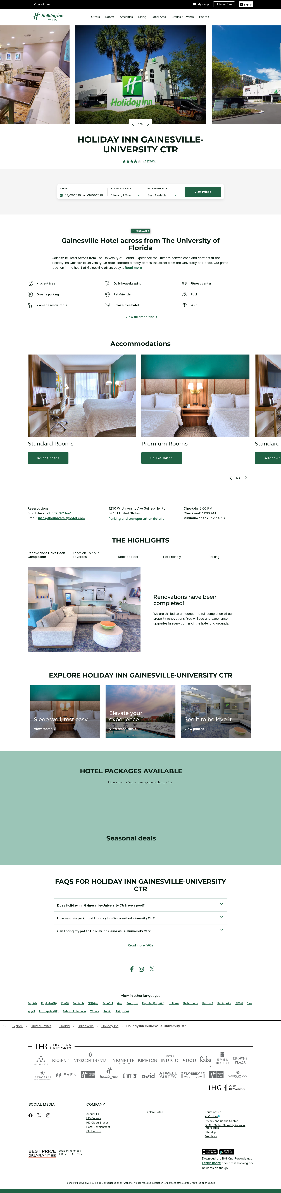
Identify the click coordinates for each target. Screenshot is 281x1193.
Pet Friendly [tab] (172, 557)
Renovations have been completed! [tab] (46, 555)
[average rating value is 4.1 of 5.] (134, 161)
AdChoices (212, 1116)
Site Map (210, 1132)
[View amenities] (122, 729)
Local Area (159, 17)
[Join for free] (224, 4)
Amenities (126, 17)
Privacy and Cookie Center (221, 1120)
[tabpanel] (140, 609)
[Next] (147, 124)
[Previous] (133, 124)
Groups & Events (183, 17)
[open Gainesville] (85, 1026)
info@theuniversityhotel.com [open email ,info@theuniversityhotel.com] (61, 518)
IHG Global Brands (97, 1122)
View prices (202, 192)
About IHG (92, 1113)
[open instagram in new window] (139, 969)
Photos (204, 17)
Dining (142, 17)
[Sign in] (246, 4)
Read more (133, 267)
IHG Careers (93, 1118)
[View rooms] (44, 729)
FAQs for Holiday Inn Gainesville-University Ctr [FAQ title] (140, 885)
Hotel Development (98, 1126)
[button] (48, 458)
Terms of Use (213, 1112)
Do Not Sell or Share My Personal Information (225, 1126)
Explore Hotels (154, 1112)
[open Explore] (18, 1026)
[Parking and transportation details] (136, 519)
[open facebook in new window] (130, 969)
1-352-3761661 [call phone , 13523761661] (60, 513)
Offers (95, 17)
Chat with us (42, 4)
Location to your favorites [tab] (86, 555)
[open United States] (41, 1026)
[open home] (6, 1026)
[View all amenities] (140, 317)
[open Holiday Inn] (110, 1026)
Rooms (110, 17)
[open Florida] (64, 1026)
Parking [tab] (214, 557)
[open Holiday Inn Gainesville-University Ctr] (155, 1026)
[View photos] (195, 729)
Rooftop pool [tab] (128, 557)
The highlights (140, 540)
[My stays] (201, 4)
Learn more (211, 1163)
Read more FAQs (140, 945)
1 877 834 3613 (70, 1154)
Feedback (211, 1136)
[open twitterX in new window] (150, 969)
